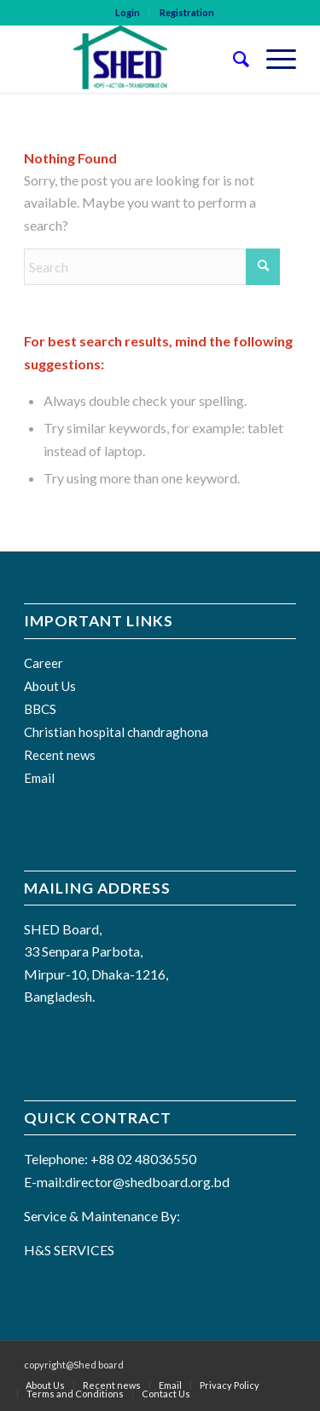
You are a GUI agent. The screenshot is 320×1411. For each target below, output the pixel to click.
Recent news (60, 755)
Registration (187, 12)
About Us (50, 686)
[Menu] (272, 59)
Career (43, 663)
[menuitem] (128, 13)
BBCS (40, 709)
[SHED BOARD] (132, 59)
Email (39, 777)
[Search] (232, 59)
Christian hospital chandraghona (116, 732)
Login (127, 12)
